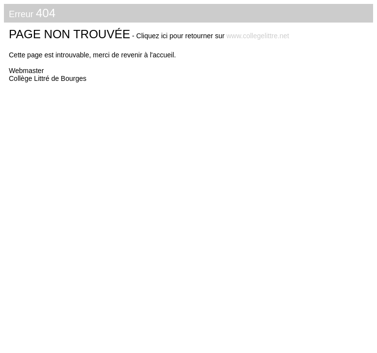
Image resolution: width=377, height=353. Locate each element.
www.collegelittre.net (257, 36)
